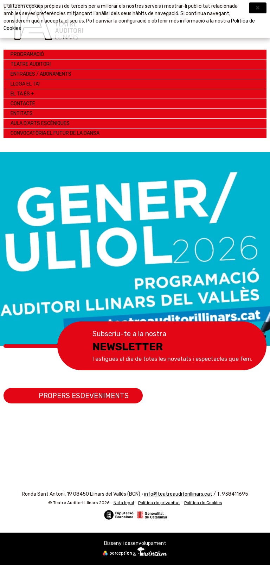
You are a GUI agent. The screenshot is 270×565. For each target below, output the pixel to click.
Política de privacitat (159, 502)
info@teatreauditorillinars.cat (178, 494)
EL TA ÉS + (22, 94)
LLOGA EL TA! (25, 84)
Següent (254, 242)
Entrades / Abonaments (41, 74)
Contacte (23, 104)
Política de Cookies (203, 502)
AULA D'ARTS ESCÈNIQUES (40, 123)
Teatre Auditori (31, 64)
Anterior (16, 242)
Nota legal (124, 502)
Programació (27, 54)
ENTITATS (22, 114)
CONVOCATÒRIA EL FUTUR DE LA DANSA (55, 133)
